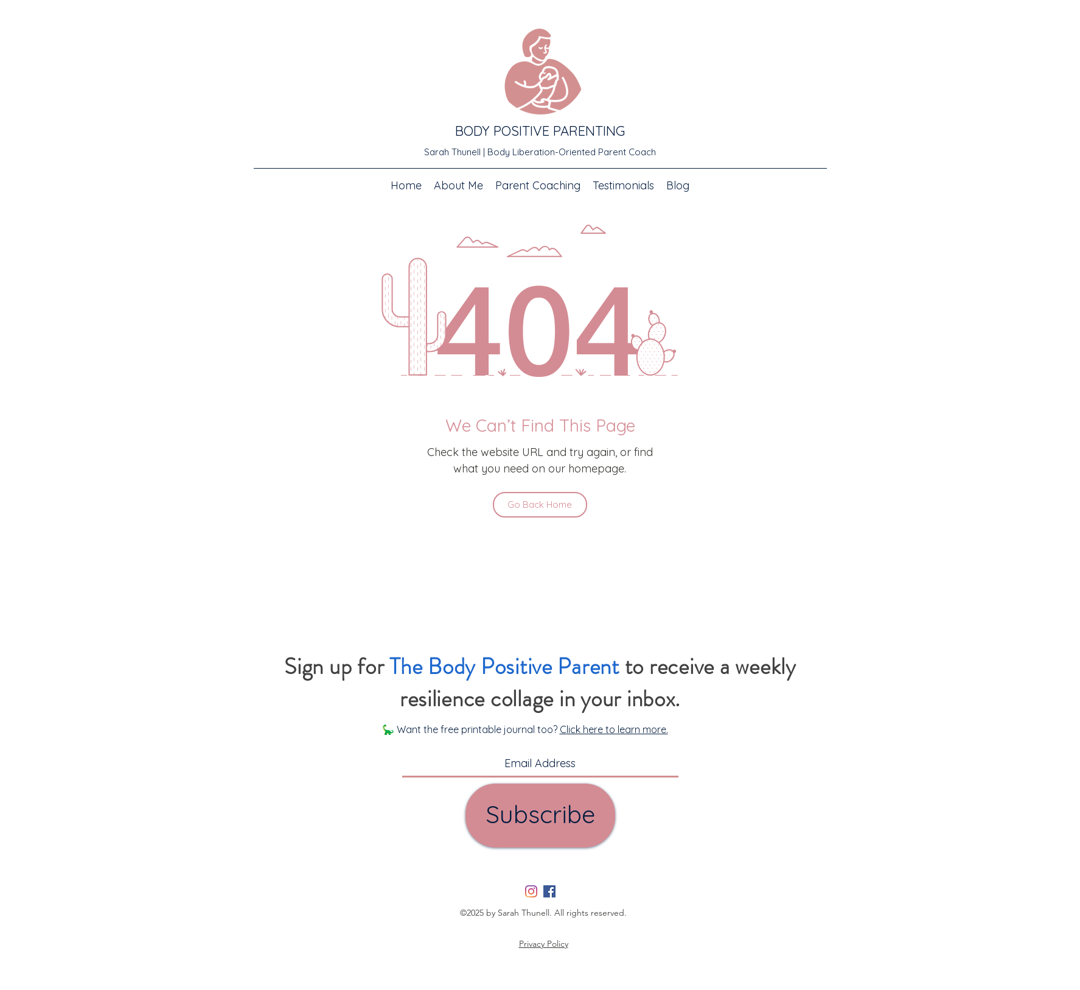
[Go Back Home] (540, 505)
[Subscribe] (540, 816)
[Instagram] (531, 891)
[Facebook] (549, 891)
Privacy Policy (543, 943)
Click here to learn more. (614, 729)
